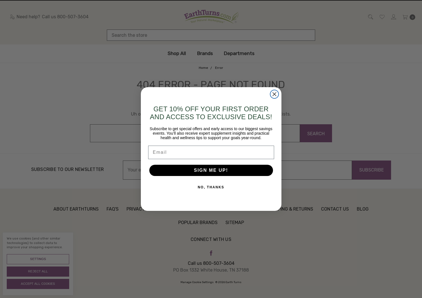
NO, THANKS (211, 187)
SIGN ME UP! (211, 170)
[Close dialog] (274, 94)
